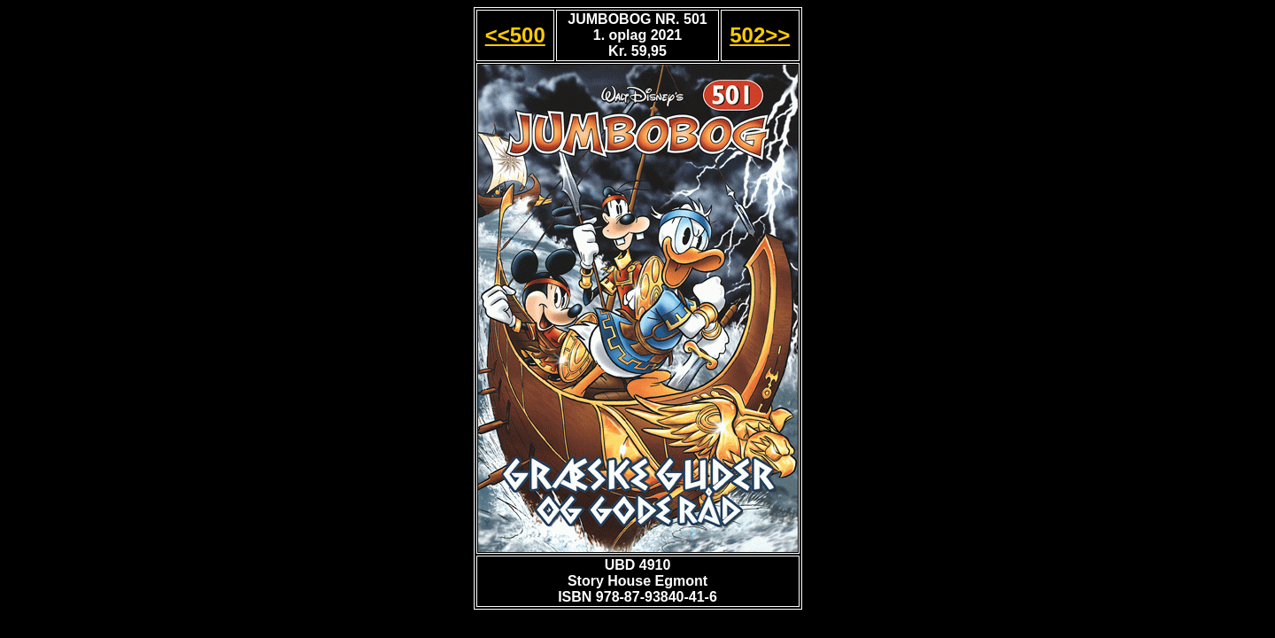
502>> (760, 35)
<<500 (515, 35)
